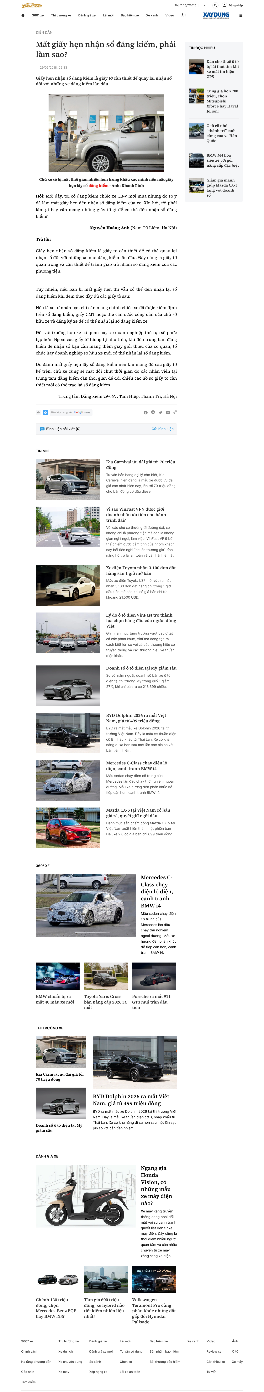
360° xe (38, 15)
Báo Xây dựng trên (71, 412)
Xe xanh (152, 15)
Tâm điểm (28, 1382)
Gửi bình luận (163, 429)
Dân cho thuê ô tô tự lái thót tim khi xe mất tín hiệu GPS (223, 69)
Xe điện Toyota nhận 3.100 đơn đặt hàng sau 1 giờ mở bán (141, 570)
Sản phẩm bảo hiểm (164, 1351)
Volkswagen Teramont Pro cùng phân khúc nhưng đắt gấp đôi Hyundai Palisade (154, 1311)
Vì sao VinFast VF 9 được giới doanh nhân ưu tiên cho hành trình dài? (136, 515)
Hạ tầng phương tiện (36, 1362)
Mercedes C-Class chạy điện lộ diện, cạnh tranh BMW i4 (136, 765)
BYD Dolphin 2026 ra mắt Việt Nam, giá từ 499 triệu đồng (136, 718)
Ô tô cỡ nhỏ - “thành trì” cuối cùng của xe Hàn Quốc (222, 133)
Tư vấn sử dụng (131, 1351)
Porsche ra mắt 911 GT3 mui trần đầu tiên (151, 1002)
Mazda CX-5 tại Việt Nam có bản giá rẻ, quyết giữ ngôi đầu (138, 813)
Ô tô (235, 1351)
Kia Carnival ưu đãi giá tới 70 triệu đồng (140, 464)
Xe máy (63, 1372)
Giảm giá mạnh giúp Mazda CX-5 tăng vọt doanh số (222, 188)
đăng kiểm (98, 185)
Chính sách (29, 1351)
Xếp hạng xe (98, 1372)
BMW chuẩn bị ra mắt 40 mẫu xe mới (55, 999)
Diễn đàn (44, 33)
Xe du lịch (65, 1351)
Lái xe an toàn (130, 1372)
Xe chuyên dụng (70, 1362)
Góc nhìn (27, 1372)
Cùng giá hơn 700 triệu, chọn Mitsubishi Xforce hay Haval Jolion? (222, 101)
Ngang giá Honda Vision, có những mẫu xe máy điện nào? (156, 1186)
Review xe (214, 1351)
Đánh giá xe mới (101, 1351)
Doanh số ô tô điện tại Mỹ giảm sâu (141, 668)
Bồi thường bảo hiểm (165, 1362)
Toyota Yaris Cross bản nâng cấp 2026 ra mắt (105, 1002)
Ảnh (184, 15)
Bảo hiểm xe (130, 15)
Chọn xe (126, 1362)
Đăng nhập (236, 5)
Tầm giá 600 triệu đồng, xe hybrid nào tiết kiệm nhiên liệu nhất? (104, 1308)
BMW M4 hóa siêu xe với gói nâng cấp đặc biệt (223, 160)
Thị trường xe (61, 15)
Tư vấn (211, 1372)
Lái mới (108, 15)
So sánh (95, 1362)
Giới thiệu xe (216, 1362)
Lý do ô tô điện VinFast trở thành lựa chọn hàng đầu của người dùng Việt (141, 621)
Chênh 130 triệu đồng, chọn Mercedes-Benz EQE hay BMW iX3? (56, 1308)
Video (169, 15)
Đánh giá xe (87, 15)
